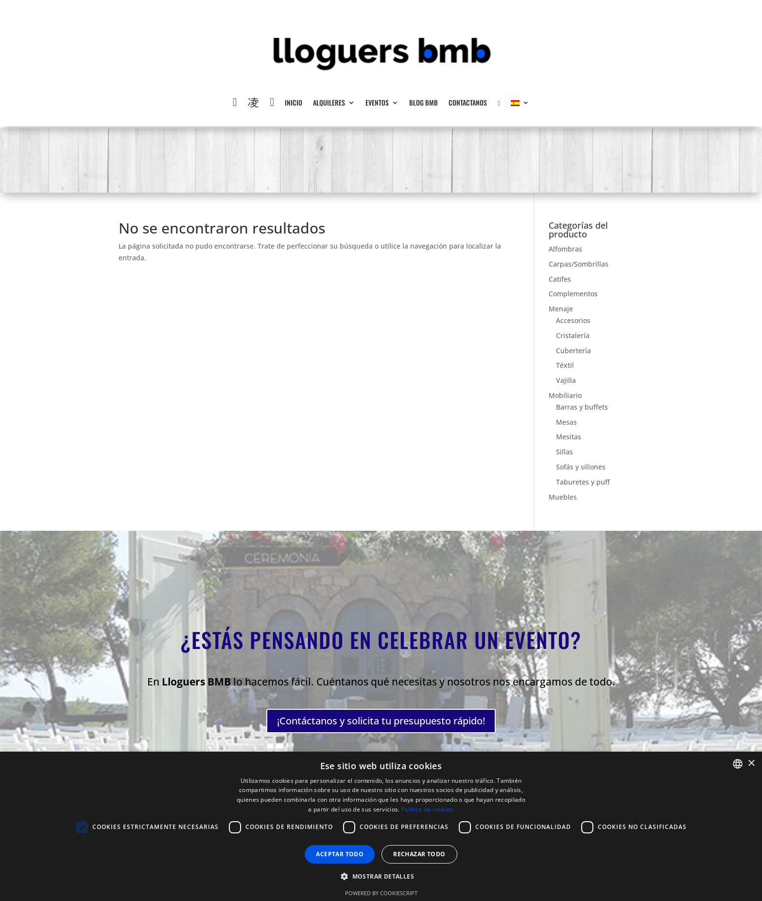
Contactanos (468, 103)
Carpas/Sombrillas (578, 264)
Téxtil (565, 365)
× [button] (751, 763)
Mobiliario (565, 395)
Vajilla (566, 380)
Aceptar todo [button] (340, 854)
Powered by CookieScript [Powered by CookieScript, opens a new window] (381, 893)
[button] (381, 877)
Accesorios (573, 320)
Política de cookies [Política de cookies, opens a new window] (427, 809)
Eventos (377, 103)
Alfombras (565, 248)
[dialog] (381, 826)
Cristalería (572, 335)
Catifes (560, 279)
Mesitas (568, 436)
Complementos (573, 293)
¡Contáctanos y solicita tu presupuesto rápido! (381, 716)
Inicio (293, 103)
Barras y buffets (582, 407)
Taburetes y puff (583, 482)
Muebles (563, 497)
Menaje (561, 308)
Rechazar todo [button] (419, 854)
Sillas (564, 451)
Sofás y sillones (581, 466)
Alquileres (329, 103)
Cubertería (573, 350)
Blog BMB (423, 103)
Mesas (566, 422)
